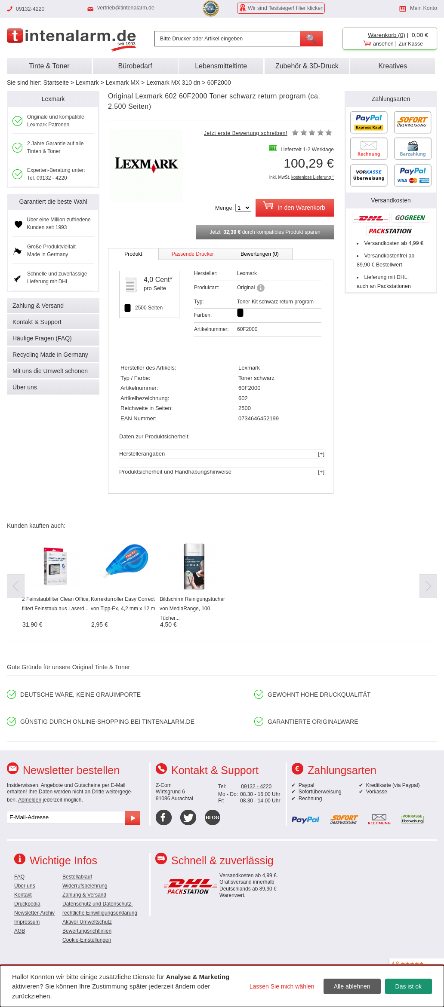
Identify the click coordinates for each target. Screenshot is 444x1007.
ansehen (383, 44)
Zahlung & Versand (38, 305)
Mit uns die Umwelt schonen (50, 370)
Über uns (24, 387)
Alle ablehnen (352, 986)
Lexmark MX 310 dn (173, 82)
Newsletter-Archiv (34, 913)
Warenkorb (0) (386, 35)
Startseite (56, 82)
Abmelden (29, 800)
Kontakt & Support (37, 321)
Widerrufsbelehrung (85, 886)
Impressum (27, 922)
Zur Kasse (410, 44)
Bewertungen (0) (259, 254)
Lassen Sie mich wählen (282, 986)
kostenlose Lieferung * (312, 177)
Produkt (133, 254)
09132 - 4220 (256, 787)
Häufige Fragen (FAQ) (42, 338)
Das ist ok (408, 986)
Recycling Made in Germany (50, 354)
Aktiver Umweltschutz (87, 922)
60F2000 (219, 82)
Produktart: (206, 288)
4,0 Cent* (158, 279)
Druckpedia (27, 904)
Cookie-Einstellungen (86, 940)
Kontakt (23, 895)
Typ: (199, 302)
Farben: (203, 315)
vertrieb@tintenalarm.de (125, 8)
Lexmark (87, 82)
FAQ (19, 877)
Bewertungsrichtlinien (86, 931)
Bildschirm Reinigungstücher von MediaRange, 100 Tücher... (192, 608)
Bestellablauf (77, 877)
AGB (19, 931)
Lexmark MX (123, 82)
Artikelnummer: (211, 329)
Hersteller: (206, 273)
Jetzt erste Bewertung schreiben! (245, 133)
